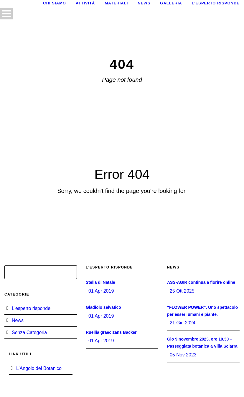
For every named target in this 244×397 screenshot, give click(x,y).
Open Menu (6, 13)
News (144, 3)
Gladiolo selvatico (103, 307)
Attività (85, 3)
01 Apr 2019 (101, 290)
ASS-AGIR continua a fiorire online (201, 282)
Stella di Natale (100, 282)
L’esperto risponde (216, 3)
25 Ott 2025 (182, 290)
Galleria (171, 3)
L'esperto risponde (31, 308)
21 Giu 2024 (182, 322)
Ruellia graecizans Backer (111, 332)
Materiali (116, 3)
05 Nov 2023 (183, 354)
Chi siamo (54, 3)
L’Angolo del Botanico (39, 368)
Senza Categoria (29, 332)
